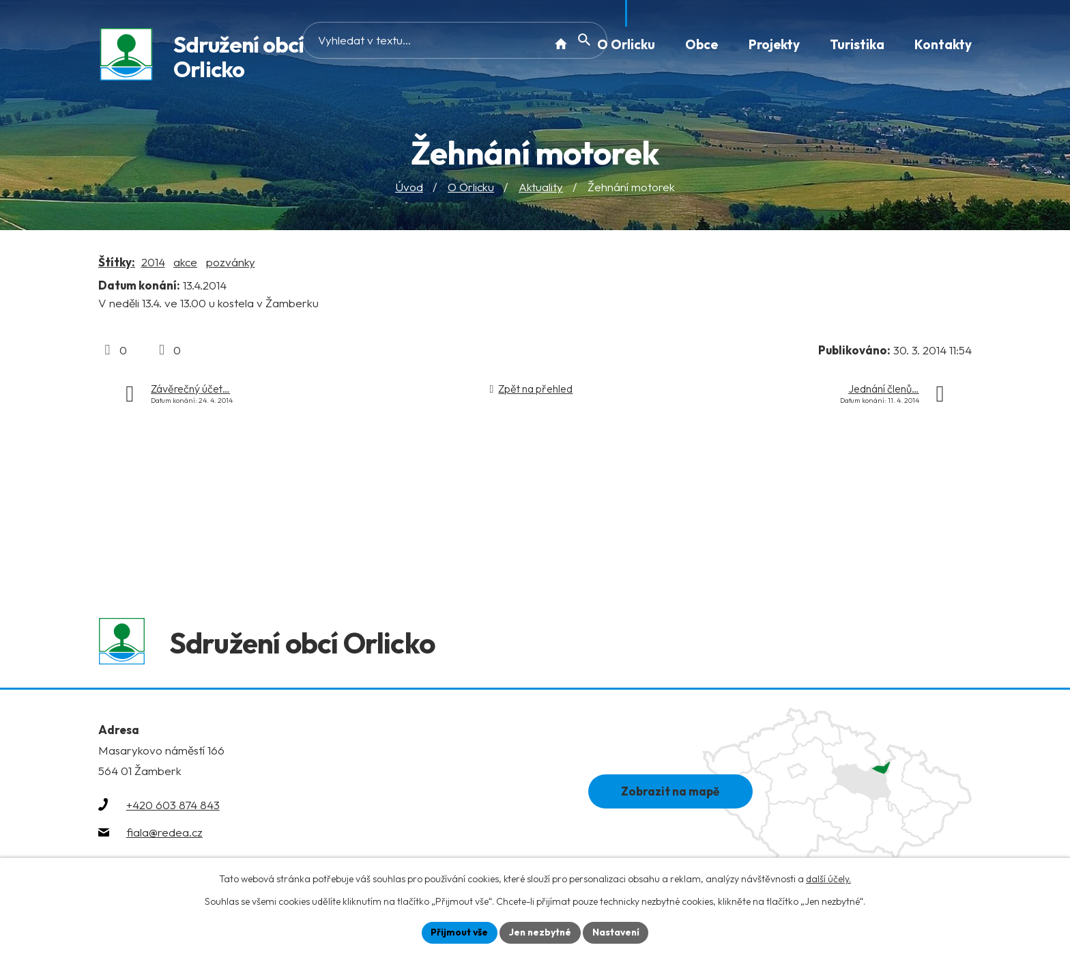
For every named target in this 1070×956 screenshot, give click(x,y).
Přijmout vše (458, 932)
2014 (153, 262)
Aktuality (541, 187)
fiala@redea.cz (164, 835)
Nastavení (617, 932)
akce (185, 262)
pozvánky (230, 262)
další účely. (828, 879)
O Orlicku (471, 187)
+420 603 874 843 (173, 807)
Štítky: (116, 262)
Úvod (409, 187)
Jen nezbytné (540, 932)
